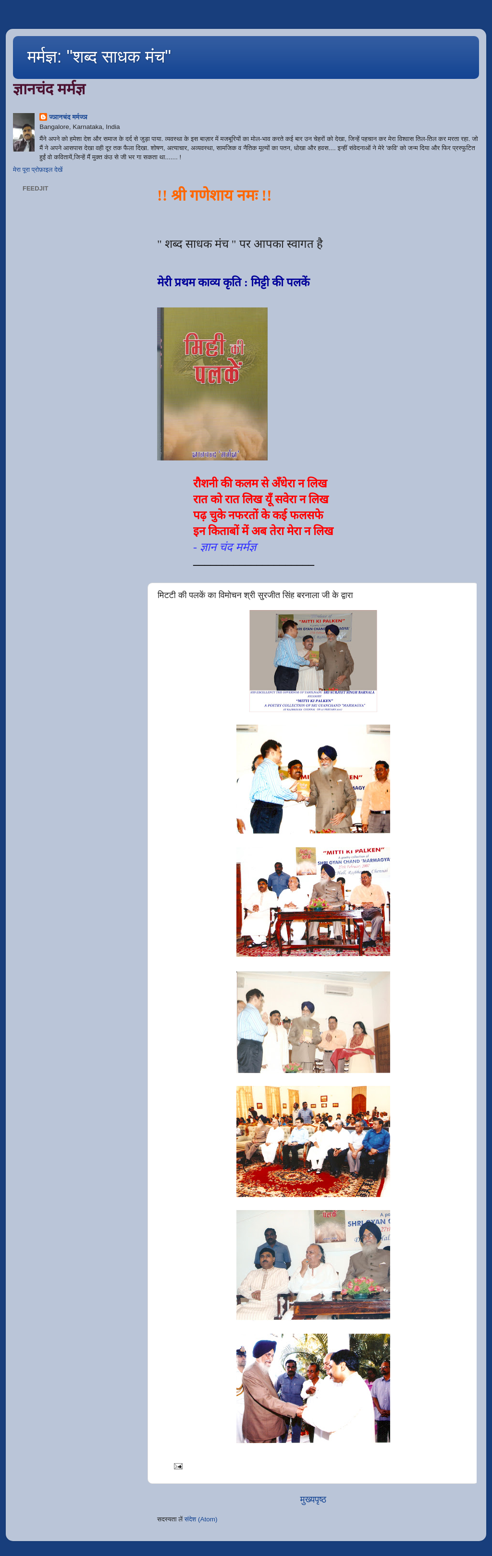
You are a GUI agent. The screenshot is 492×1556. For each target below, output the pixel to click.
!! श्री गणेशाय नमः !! (214, 195)
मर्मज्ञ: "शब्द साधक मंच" (99, 56)
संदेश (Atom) (201, 1519)
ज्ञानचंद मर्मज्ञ (68, 117)
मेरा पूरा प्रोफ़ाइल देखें (37, 169)
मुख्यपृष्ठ (313, 1499)
